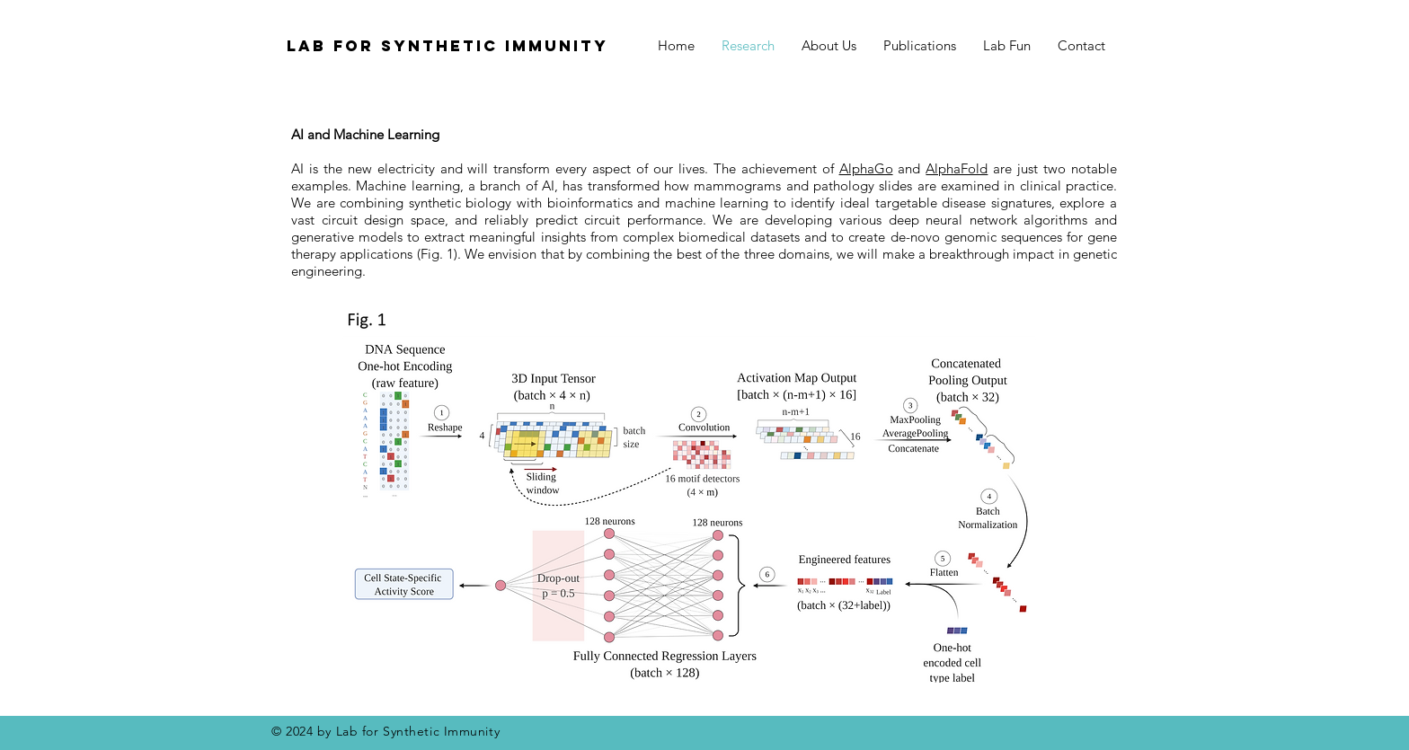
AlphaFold (957, 168)
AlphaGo (866, 168)
